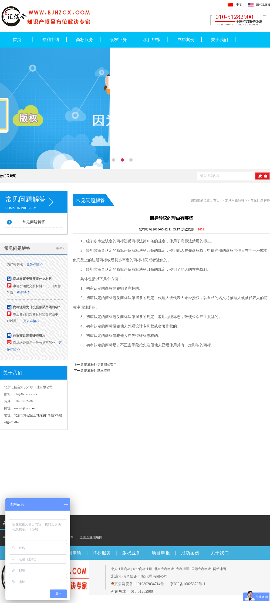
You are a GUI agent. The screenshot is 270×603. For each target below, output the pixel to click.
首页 (17, 39)
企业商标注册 (142, 569)
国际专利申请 (201, 569)
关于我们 (219, 39)
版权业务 (118, 39)
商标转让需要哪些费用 (29, 336)
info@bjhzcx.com (25, 394)
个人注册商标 (120, 569)
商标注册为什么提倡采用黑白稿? (36, 308)
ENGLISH (263, 4)
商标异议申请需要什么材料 (32, 280)
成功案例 (185, 39)
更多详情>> (34, 265)
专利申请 (50, 39)
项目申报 (152, 39)
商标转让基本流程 (97, 371)
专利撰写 (182, 569)
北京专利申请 (164, 569)
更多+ (60, 248)
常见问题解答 (33, 222)
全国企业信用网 (91, 537)
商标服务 (84, 39)
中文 (239, 4)
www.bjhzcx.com (25, 408)
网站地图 (219, 569)
